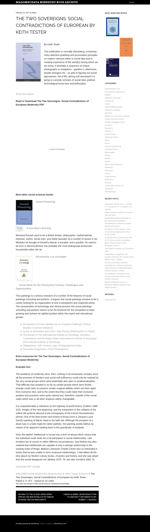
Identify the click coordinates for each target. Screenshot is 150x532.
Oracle (107, 161)
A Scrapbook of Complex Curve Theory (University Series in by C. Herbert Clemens (118, 276)
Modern (108, 158)
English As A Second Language (117, 116)
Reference (109, 179)
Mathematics (110, 152)
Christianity (109, 101)
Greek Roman (110, 134)
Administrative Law (112, 89)
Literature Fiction (111, 149)
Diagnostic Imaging (112, 110)
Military (108, 155)
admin (34, 13)
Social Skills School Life (114, 186)
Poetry (107, 173)
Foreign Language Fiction (115, 122)
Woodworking (110, 192)
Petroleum (109, 167)
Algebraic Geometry (113, 98)
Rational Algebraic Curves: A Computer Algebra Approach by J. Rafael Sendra (118, 284)
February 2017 (110, 300)
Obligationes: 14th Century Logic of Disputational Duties (52, 345)
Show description (25, 94)
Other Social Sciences (42, 484)
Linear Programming (113, 146)
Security (108, 183)
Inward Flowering (45, 201)
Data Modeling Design (113, 107)
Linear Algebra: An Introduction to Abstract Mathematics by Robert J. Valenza (79, 497)
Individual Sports (111, 137)
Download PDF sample (28, 466)
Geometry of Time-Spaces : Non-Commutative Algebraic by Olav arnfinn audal (118, 231)
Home (131, 2)
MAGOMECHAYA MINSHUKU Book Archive (47, 2)
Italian (107, 140)
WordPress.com (60, 524)
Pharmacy (109, 170)
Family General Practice (114, 119)
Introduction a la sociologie (51, 256)
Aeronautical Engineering (115, 92)
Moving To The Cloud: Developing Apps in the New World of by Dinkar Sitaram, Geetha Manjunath (36, 497)
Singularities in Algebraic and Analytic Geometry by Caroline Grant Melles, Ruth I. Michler (119, 257)
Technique (109, 189)
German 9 (109, 131)
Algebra (108, 95)
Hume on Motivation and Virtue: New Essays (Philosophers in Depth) (59, 331)
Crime (107, 104)
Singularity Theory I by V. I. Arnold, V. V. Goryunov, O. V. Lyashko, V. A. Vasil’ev (119, 206)
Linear (107, 143)
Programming (110, 177)
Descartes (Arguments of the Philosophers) (45, 349)
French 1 (108, 125)
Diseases (108, 113)
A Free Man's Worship (39, 228)
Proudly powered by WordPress (27, 524)
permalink (65, 484)
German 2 (109, 128)
